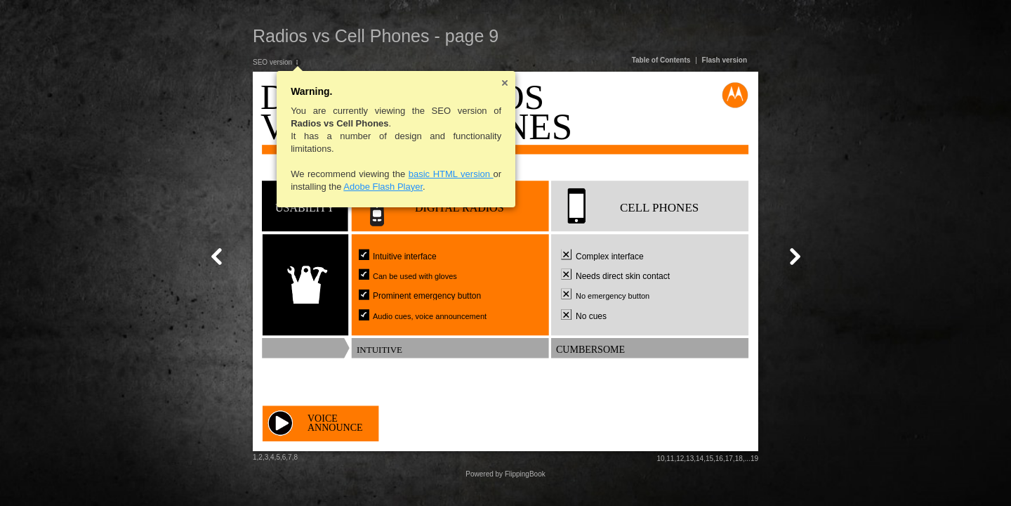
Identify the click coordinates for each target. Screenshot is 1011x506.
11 (670, 458)
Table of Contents (661, 60)
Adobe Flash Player (383, 186)
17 (729, 458)
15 (709, 458)
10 (660, 458)
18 (739, 458)
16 (719, 458)
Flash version (724, 60)
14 (699, 458)
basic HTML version (451, 174)
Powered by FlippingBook (505, 474)
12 (680, 458)
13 (690, 458)
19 (754, 458)
